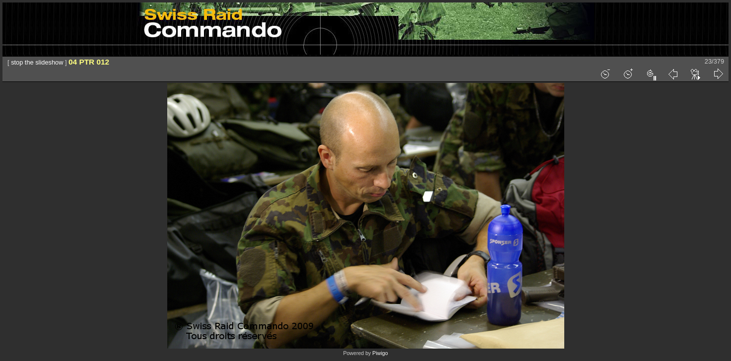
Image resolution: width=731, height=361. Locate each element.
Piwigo (380, 353)
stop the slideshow (37, 62)
